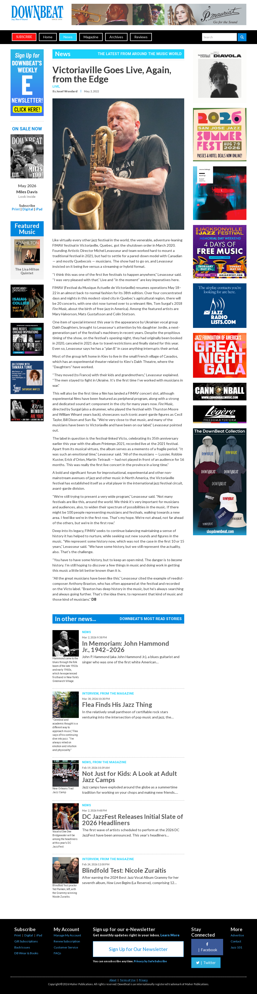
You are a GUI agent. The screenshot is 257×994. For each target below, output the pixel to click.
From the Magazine (117, 693)
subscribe (24, 37)
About (112, 980)
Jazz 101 (236, 947)
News (68, 37)
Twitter (206, 962)
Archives (116, 37)
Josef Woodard (66, 91)
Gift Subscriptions (26, 941)
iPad (39, 209)
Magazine (91, 37)
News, (87, 762)
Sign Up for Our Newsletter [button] (138, 949)
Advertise (237, 935)
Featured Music (27, 228)
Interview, (91, 693)
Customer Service (66, 947)
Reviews (141, 37)
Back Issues (22, 947)
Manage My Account (67, 935)
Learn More (169, 935)
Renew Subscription (67, 941)
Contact (236, 941)
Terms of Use (128, 980)
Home (47, 37)
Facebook (207, 947)
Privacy (143, 980)
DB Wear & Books (26, 953)
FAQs (57, 953)
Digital (27, 209)
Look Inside (27, 197)
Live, (56, 86)
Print (16, 209)
